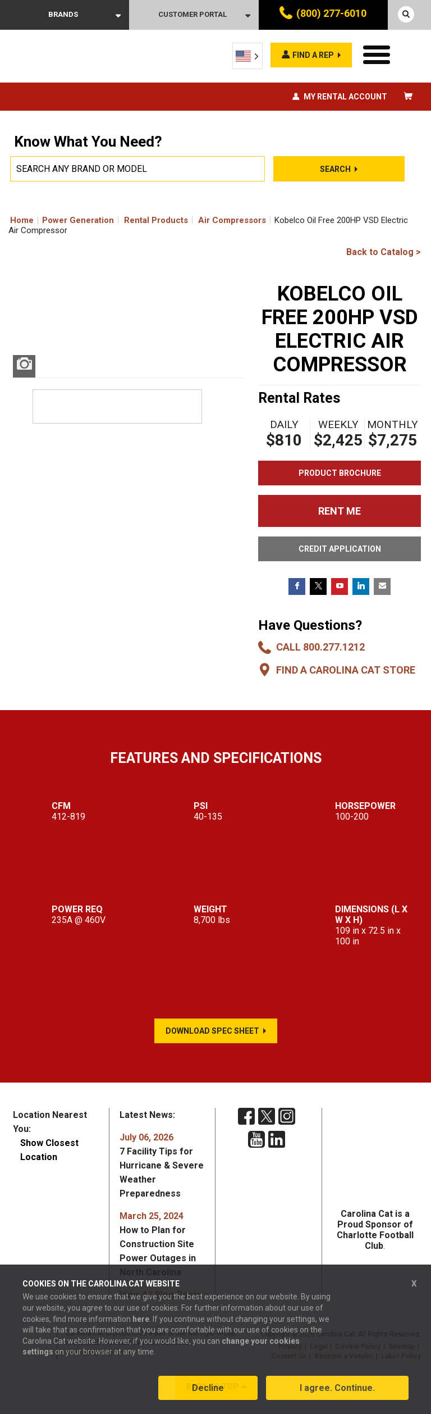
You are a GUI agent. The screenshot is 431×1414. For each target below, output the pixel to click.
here (140, 1319)
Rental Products (156, 220)
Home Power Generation (62, 220)
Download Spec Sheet (212, 1030)
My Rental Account (345, 96)
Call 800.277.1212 (320, 647)
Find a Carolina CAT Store (345, 670)
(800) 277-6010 (331, 13)
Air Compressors (232, 220)
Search (335, 169)
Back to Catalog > (383, 252)
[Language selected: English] (247, 56)
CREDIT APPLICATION (340, 548)
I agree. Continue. (337, 1388)
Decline (208, 1388)
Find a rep (313, 55)
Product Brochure (340, 473)
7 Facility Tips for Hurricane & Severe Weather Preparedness (162, 1165)
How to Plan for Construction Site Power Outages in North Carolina (158, 1244)
